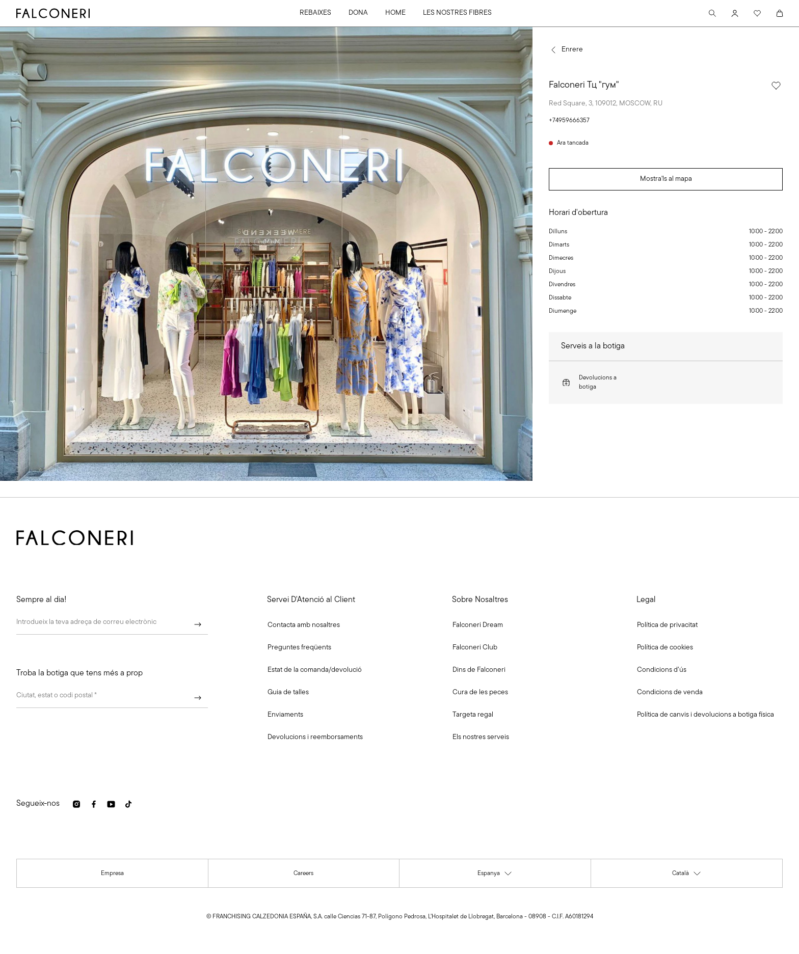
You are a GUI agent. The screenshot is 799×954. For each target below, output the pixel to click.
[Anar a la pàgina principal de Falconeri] (53, 13)
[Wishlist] (757, 13)
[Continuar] (198, 624)
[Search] (712, 13)
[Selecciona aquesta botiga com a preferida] (776, 85)
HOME (395, 13)
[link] (299, 648)
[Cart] (779, 13)
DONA (358, 13)
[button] (303, 625)
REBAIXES (315, 13)
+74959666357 (569, 121)
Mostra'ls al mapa (666, 179)
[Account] (735, 13)
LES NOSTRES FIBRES (457, 13)
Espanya (495, 875)
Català (687, 875)
